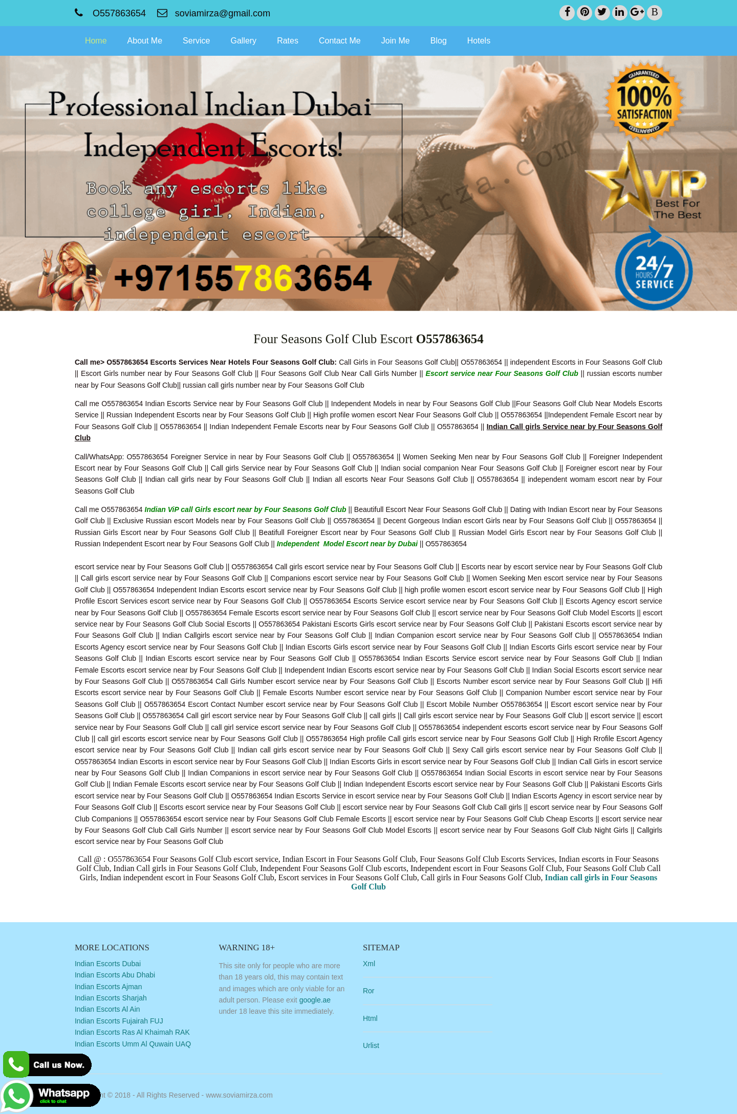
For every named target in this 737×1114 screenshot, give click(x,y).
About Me (152, 40)
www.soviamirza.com (246, 1093)
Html (375, 1018)
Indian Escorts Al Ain (114, 1009)
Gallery (251, 40)
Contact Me (347, 40)
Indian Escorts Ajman (115, 986)
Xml (374, 963)
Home (103, 40)
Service (203, 40)
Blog (446, 40)
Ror (374, 990)
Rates (295, 40)
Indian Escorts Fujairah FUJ (126, 1020)
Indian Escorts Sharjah (118, 997)
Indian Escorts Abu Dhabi (122, 974)
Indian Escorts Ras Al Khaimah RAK (139, 1032)
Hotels (485, 40)
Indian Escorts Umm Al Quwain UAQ (140, 1043)
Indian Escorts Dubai (115, 963)
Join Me (402, 40)
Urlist (376, 1045)
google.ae (321, 999)
